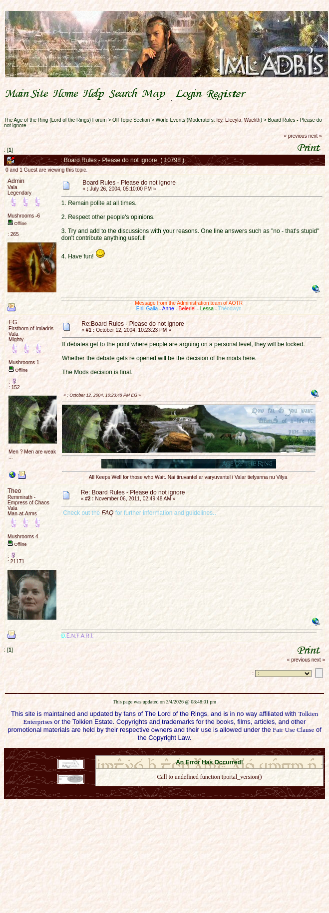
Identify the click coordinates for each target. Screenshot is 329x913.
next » (315, 136)
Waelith (252, 120)
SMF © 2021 (203, 752)
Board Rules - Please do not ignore (129, 182)
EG (12, 322)
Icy (219, 120)
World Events (170, 120)
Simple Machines (245, 752)
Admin (15, 181)
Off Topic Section (131, 120)
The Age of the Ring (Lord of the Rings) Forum (55, 120)
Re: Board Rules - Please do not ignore (133, 492)
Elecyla (233, 120)
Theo (14, 490)
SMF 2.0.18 (167, 752)
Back (209, 790)
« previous (295, 136)
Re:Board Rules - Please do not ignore (132, 323)
